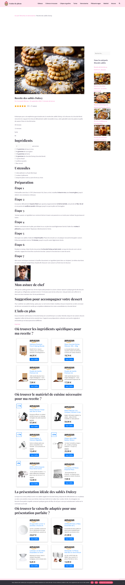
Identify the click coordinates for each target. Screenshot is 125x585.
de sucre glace (24, 151)
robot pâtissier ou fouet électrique (26, 173)
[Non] (123, 582)
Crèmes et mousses (53, 3)
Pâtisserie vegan (96, 3)
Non (96, 582)
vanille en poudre (21, 161)
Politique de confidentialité (106, 582)
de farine (23, 154)
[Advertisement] (62, 28)
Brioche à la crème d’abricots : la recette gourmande (100, 88)
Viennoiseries (85, 3)
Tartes (76, 3)
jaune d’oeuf (20, 158)
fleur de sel (19, 163)
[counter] (23, 146)
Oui (92, 582)
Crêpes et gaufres (66, 3)
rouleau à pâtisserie (22, 175)
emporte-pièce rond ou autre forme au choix (29, 178)
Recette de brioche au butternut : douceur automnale (100, 69)
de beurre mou (25, 149)
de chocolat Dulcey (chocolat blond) (30, 156)
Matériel (106, 3)
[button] (119, 3)
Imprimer (17, 324)
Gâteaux (41, 3)
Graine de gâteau (15, 3)
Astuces (113, 3)
